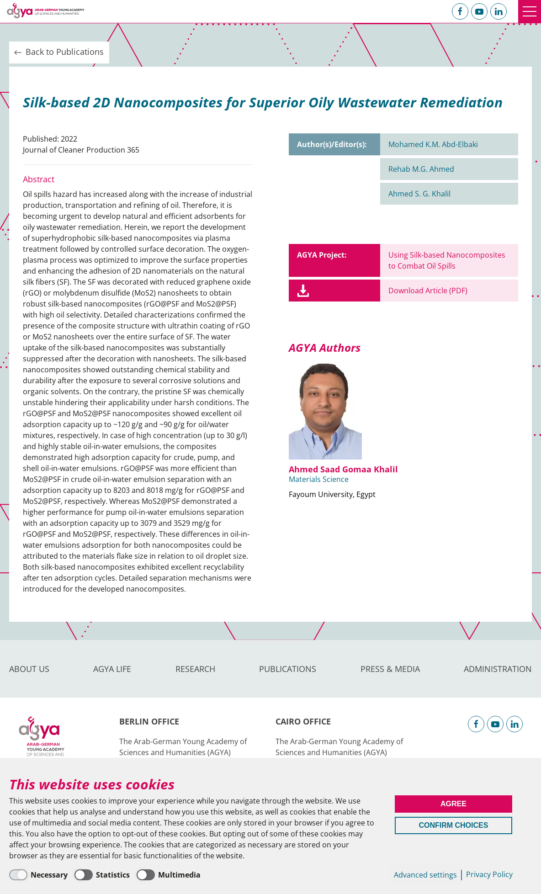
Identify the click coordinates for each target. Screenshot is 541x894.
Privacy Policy (489, 874)
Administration (498, 668)
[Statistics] (102, 874)
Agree (453, 804)
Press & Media (390, 668)
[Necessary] (38, 874)
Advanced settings (425, 875)
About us (29, 668)
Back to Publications (58, 52)
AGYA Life (112, 668)
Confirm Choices (453, 825)
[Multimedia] (169, 874)
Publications (287, 668)
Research (195, 668)
